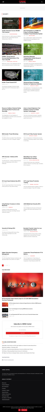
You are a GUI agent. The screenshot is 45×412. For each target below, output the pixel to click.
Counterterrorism (13, 34)
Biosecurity (4, 382)
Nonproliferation (5, 392)
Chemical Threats (32, 61)
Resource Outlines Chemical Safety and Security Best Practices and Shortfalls (11, 109)
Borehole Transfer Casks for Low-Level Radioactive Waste (33, 229)
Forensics (11, 207)
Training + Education (34, 184)
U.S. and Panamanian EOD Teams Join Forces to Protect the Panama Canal (23, 314)
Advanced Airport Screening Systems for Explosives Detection (33, 83)
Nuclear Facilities (34, 231)
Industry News (32, 35)
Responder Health (5, 395)
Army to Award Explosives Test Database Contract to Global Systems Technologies (32, 109)
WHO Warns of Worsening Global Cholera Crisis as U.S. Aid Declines (14, 351)
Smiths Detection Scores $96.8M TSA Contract (11, 31)
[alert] (22, 360)
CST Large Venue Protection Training (31, 181)
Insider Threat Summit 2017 (9, 82)
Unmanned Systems (5, 399)
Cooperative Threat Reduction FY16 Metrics (33, 253)
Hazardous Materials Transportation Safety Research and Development (32, 58)
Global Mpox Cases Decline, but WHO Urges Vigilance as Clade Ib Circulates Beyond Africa (19, 345)
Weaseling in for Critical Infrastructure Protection (30, 157)
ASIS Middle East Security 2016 (32, 204)
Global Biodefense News (9, 342)
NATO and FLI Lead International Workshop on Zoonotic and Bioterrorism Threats (17, 349)
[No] (43, 408)
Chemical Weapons (5, 384)
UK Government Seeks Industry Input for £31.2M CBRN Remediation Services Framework (20, 299)
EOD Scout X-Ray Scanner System (33, 134)
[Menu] (3, 2)
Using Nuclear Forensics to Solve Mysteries (11, 204)
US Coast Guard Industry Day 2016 (11, 181)
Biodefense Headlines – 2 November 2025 (10, 347)
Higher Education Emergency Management (9, 253)
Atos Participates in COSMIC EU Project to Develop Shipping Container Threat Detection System (33, 32)
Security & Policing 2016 (8, 228)
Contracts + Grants (34, 85)
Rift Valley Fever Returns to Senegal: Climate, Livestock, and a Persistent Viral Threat (18, 352)
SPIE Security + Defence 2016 (10, 156)
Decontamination (5, 386)
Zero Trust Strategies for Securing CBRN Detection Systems (21, 308)
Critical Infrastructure (34, 160)
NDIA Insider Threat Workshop (10, 134)
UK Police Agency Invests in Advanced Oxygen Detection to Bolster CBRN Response (25, 303)
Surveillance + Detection (12, 61)
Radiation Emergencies (6, 394)
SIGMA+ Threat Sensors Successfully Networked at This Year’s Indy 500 (10, 58)
